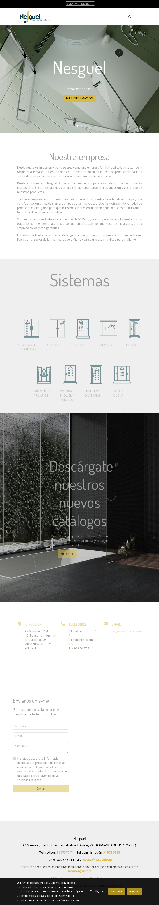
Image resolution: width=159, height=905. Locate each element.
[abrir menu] (137, 17)
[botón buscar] (129, 17)
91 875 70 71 (65, 852)
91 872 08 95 (111, 852)
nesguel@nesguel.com (96, 860)
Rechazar (117, 891)
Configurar (97, 891)
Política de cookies (71, 900)
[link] (34, 16)
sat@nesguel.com (79, 871)
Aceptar (134, 891)
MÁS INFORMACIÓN (79, 98)
